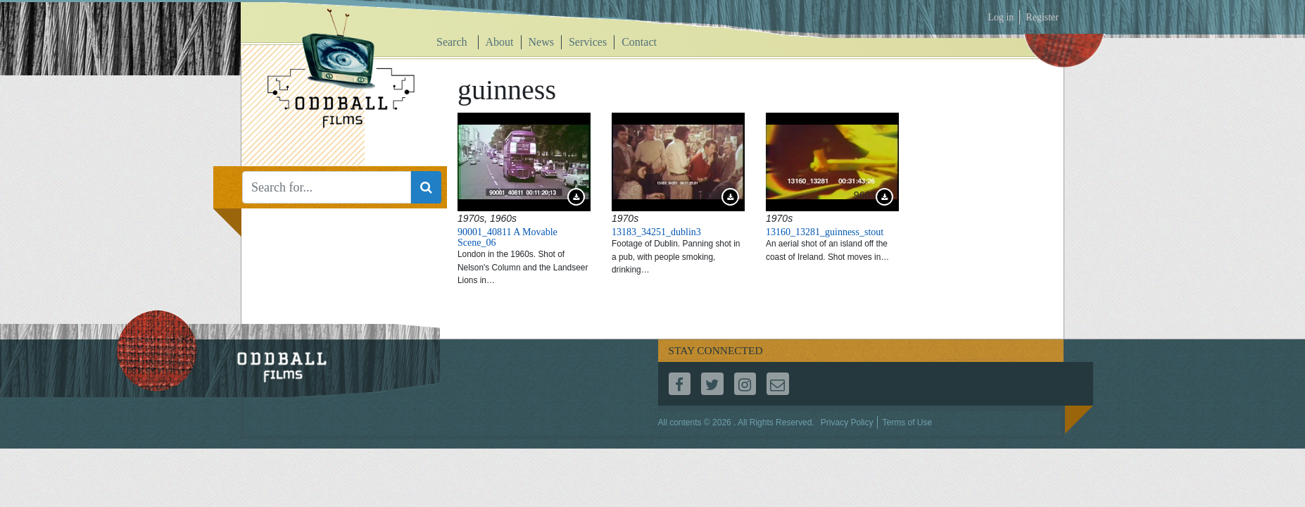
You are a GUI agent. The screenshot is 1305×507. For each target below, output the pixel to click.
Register (1042, 17)
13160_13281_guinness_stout (824, 232)
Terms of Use (907, 422)
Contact (639, 42)
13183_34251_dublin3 (656, 232)
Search (451, 42)
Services (588, 42)
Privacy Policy (847, 422)
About (500, 42)
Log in (1001, 17)
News (541, 42)
